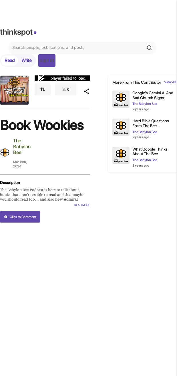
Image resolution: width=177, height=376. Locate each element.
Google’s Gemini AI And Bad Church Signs (152, 95)
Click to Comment (20, 217)
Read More (82, 205)
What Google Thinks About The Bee (150, 151)
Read (10, 60)
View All (170, 82)
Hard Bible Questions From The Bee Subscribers (150, 123)
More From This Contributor (136, 82)
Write (26, 60)
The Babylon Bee (22, 146)
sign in (47, 60)
